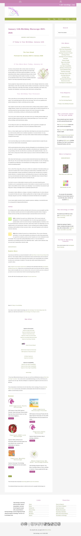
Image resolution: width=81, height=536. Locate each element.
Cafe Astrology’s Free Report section (31, 311)
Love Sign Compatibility (65, 65)
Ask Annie (65, 58)
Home (30, 504)
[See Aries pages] (22, 526)
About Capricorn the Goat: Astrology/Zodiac (39, 461)
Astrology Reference (65, 75)
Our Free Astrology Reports (65, 100)
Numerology (28, 372)
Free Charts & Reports (61, 506)
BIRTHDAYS (31, 37)
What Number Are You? (65, 187)
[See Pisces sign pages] (58, 526)
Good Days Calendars (61, 511)
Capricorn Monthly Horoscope (28, 332)
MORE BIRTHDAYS (12, 246)
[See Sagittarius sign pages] (48, 526)
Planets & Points (65, 64)
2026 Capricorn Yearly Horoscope (28, 351)
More (10, 476)
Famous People (65, 60)
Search (30, 515)
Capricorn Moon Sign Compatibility (28, 366)
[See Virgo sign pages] (38, 526)
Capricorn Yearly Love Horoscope (28, 335)
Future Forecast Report (31, 345)
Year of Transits (62, 129)
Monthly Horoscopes (60, 509)
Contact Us (31, 508)
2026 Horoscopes (66, 96)
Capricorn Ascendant (28, 357)
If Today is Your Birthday (17, 305)
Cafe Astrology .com (17, 11)
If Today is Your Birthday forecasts (65, 103)
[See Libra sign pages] (41, 526)
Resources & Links (65, 80)
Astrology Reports (65, 47)
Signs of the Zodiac (65, 62)
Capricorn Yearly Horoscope (29, 333)
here (68, 199)
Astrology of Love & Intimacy (65, 56)
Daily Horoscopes (60, 508)
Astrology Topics (65, 77)
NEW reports (67, 140)
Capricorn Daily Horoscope (28, 330)
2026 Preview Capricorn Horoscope (28, 349)
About (30, 506)
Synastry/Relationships (65, 69)
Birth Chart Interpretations (66, 49)
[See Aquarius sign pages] (55, 526)
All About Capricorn (28, 356)
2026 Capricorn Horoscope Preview (39, 410)
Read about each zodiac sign (65, 174)
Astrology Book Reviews (65, 78)
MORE (24, 37)
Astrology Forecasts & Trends (65, 52)
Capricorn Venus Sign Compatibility (28, 367)
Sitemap (31, 511)
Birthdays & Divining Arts (65, 67)
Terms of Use (32, 509)
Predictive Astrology (65, 71)
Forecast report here (32, 276)
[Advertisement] (28, 290)
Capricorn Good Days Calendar (28, 339)
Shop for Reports (60, 504)
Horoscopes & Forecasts (65, 51)
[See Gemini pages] (28, 526)
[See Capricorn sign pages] (52, 526)
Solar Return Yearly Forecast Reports (39, 254)
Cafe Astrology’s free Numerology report (36, 310)
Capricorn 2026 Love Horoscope (18, 435)
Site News (31, 513)
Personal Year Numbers (34, 481)
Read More (11, 418)
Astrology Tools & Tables (65, 73)
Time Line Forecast (63, 124)
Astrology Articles (65, 54)
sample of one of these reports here (18, 266)
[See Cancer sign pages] (32, 526)
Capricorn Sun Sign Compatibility (28, 364)
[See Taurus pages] (25, 526)
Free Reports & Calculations (65, 82)
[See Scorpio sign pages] (45, 526)
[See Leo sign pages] (35, 526)
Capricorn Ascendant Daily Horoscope (28, 337)
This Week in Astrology (61, 515)
